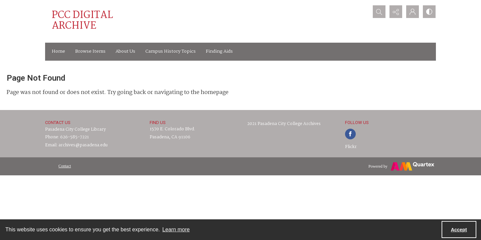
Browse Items (90, 51)
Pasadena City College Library (75, 129)
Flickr (351, 146)
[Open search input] (379, 11)
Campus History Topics (170, 51)
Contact (64, 166)
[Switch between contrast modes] (429, 11)
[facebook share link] (350, 134)
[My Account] (412, 11)
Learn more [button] (176, 229)
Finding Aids (219, 51)
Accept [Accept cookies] (459, 229)
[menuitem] (64, 166)
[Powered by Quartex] (401, 166)
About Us (125, 51)
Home (58, 51)
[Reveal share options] (395, 11)
